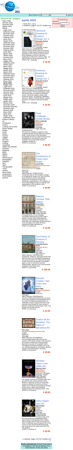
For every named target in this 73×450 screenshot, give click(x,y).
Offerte (4, 28)
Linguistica (6, 145)
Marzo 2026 (6, 21)
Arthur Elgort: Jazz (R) (42, 402)
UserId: (55, 21)
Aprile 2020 (6, 52)
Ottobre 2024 (7, 103)
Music (4, 152)
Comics (5, 125)
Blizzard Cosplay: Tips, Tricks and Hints (43, 282)
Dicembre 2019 (8, 46)
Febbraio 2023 (8, 79)
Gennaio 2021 (7, 57)
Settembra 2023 (8, 88)
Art (3, 121)
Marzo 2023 (7, 81)
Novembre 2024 (8, 105)
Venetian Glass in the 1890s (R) (42, 363)
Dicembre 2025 (7, 25)
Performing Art (7, 158)
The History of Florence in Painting (43, 239)
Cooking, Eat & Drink (9, 127)
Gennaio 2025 (7, 110)
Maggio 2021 (7, 61)
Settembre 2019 (8, 43)
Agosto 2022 (7, 70)
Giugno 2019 (7, 41)
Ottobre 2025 (7, 26)
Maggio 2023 (7, 85)
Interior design (7, 129)
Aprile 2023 (7, 83)
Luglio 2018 (6, 30)
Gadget (5, 138)
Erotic (4, 132)
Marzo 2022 (7, 66)
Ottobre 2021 (7, 65)
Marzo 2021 (7, 59)
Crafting (5, 143)
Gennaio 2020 (7, 48)
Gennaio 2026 (7, 23)
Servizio (5, 178)
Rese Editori (6, 172)
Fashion (5, 136)
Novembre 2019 (8, 45)
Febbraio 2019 (8, 37)
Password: (56, 23)
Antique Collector (8, 119)
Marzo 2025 (7, 112)
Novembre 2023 (8, 90)
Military (4, 154)
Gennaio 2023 (7, 77)
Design (4, 130)
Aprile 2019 (6, 39)
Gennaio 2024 (7, 92)
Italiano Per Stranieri (9, 147)
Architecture (6, 123)
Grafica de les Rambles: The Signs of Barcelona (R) (43, 323)
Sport (4, 165)
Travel (4, 169)
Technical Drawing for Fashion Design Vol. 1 (43, 74)
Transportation (7, 167)
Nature (4, 156)
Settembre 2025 (8, 118)
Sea (3, 163)
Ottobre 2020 (7, 56)
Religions (5, 161)
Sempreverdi (6, 174)
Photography (6, 160)
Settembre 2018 (8, 32)
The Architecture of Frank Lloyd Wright (43, 157)
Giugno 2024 (7, 99)
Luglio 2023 (6, 87)
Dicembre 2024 (8, 108)
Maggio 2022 (7, 68)
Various (5, 170)
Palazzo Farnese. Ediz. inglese (43, 199)
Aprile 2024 (6, 96)
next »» (49, 26)
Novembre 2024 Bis (9, 107)
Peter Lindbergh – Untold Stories (43, 116)
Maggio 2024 (7, 97)
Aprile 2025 (6, 114)
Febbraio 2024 (8, 94)
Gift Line (5, 139)
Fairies (4, 134)
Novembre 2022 (8, 76)
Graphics (5, 141)
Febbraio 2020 (8, 50)
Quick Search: (34, 15)
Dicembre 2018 (8, 34)
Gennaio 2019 (7, 35)
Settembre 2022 (8, 74)
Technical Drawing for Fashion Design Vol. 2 (43, 34)
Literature (5, 149)
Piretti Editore (7, 176)
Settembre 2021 (8, 63)
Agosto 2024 (7, 101)
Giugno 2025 (7, 116)
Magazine (5, 150)
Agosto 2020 (7, 54)
